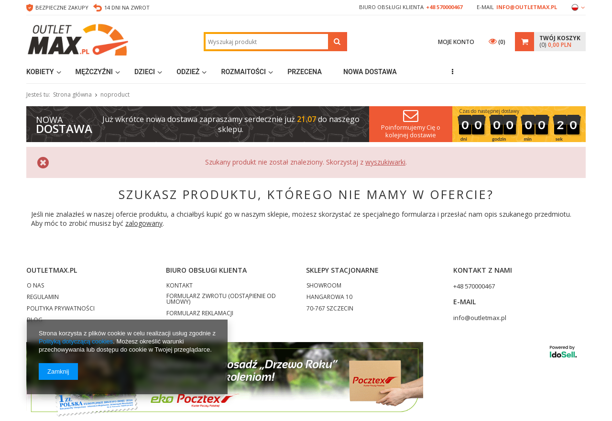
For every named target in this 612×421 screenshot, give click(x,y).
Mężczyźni (94, 72)
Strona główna (72, 94)
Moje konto (456, 42)
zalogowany (144, 223)
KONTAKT (179, 286)
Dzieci (144, 72)
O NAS (35, 286)
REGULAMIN (43, 297)
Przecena (304, 72)
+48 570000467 (444, 7)
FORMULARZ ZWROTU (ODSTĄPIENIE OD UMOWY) (221, 299)
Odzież (187, 72)
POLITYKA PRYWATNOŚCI (61, 309)
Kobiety (40, 72)
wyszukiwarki (385, 161)
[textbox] (267, 41)
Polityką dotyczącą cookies (76, 341)
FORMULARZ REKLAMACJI (199, 313)
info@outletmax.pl (526, 7)
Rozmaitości (243, 72)
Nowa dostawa (370, 72)
